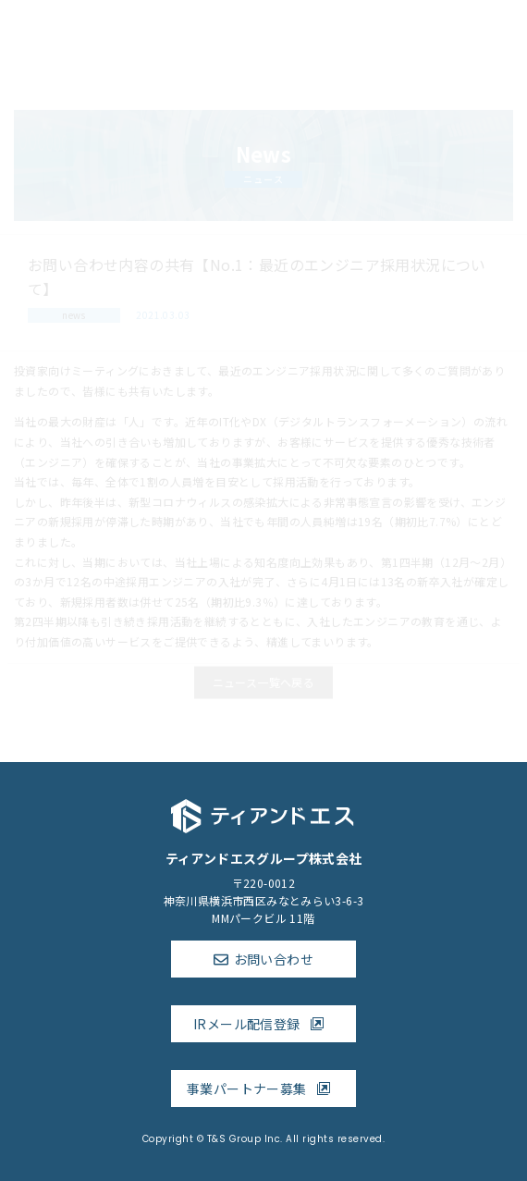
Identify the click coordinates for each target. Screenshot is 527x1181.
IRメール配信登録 (263, 1023)
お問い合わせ (273, 959)
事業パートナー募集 (263, 1088)
